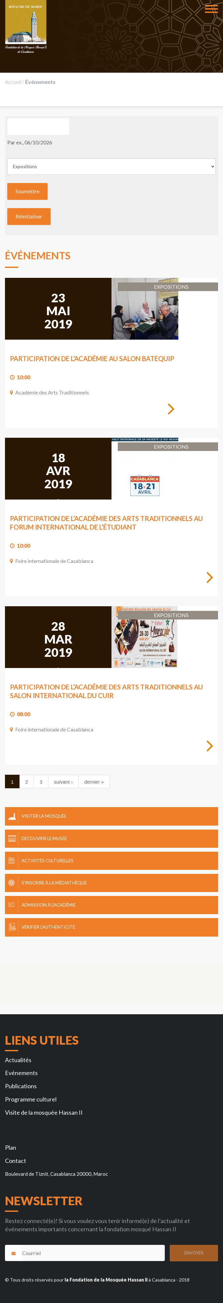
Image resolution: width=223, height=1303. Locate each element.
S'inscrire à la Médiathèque (54, 882)
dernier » (94, 782)
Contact (15, 1160)
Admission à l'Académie (49, 905)
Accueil (13, 82)
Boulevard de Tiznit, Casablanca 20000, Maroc (56, 1174)
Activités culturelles (47, 860)
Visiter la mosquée (44, 816)
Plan (10, 1147)
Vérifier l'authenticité (48, 927)
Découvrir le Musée (44, 838)
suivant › (63, 782)
